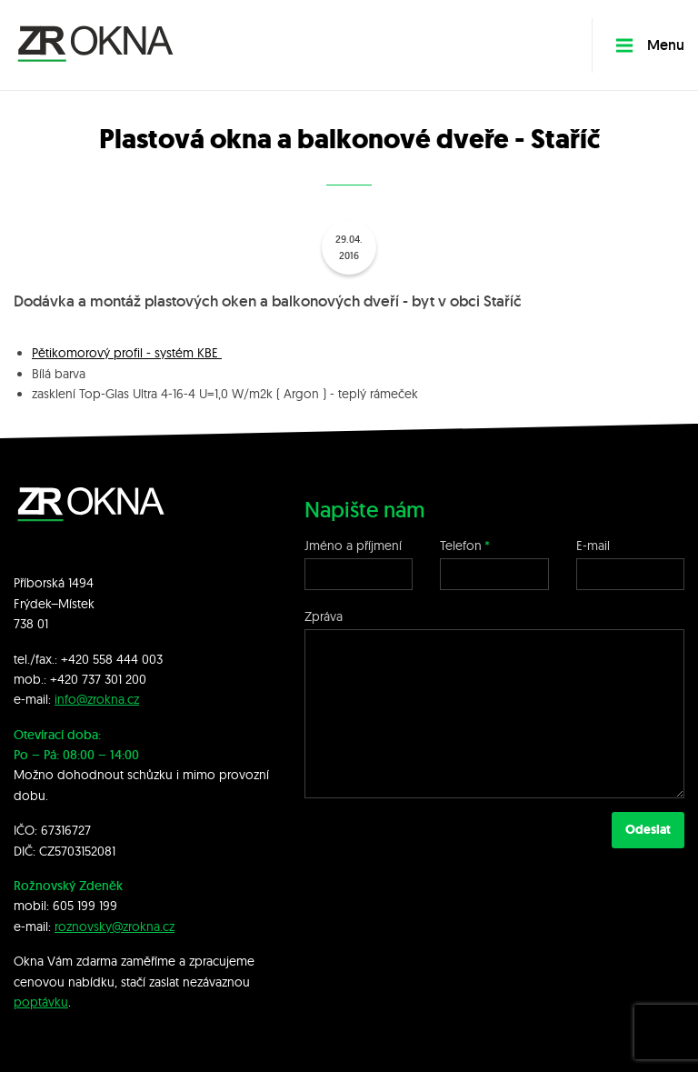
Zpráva (323, 616)
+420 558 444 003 (112, 659)
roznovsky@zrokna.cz (114, 926)
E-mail (593, 545)
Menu (649, 45)
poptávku (41, 1002)
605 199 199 (85, 905)
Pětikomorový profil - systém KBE (127, 353)
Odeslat (648, 829)
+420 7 (69, 679)
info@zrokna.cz (97, 699)
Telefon (461, 545)
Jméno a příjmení (353, 545)
